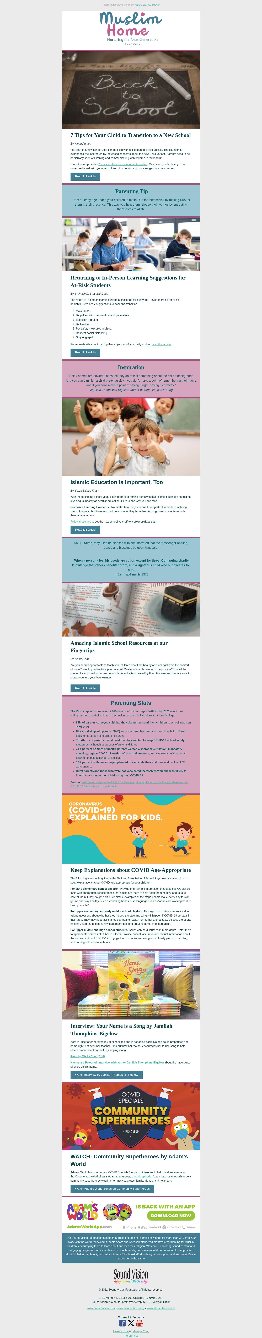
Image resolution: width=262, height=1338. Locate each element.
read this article (161, 344)
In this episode (142, 1176)
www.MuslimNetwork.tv (161, 1308)
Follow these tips (81, 521)
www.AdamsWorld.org (130, 1308)
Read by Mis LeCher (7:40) (88, 1056)
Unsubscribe (121, 1331)
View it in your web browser (146, 5)
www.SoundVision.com (101, 1308)
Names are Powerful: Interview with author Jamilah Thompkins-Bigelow (117, 1062)
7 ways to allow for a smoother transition (122, 164)
